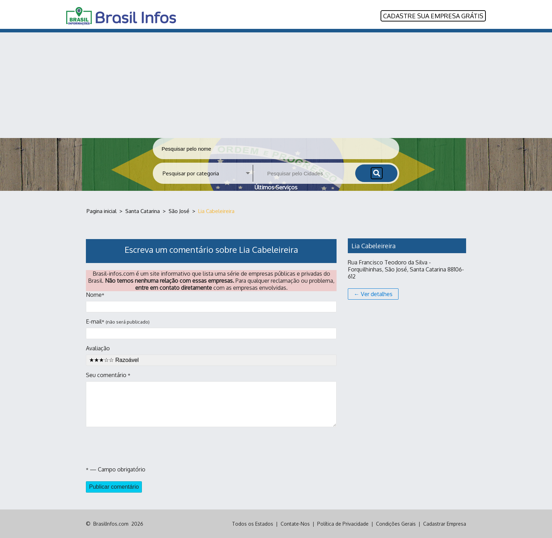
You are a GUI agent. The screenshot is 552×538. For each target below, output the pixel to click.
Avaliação (211, 355)
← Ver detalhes (373, 294)
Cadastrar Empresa (444, 524)
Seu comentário (211, 399)
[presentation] (139, 446)
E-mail (211, 328)
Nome (211, 301)
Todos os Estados (252, 524)
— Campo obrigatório (115, 469)
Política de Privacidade (343, 524)
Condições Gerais (396, 524)
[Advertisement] (276, 85)
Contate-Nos (295, 524)
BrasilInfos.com (110, 524)
